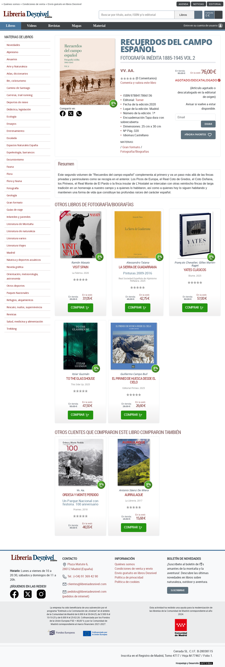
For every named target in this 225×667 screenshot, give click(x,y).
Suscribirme (178, 590)
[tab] (66, 165)
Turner (139, 100)
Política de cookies (127, 582)
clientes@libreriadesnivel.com (84, 584)
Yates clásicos (195, 270)
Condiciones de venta (33, 4)
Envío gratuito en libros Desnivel (64, 4)
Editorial (215, 4)
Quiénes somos (11, 4)
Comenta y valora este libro (138, 83)
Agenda (183, 4)
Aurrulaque (134, 495)
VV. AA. (127, 70)
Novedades (13, 45)
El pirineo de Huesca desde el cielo (134, 380)
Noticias (198, 4)
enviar (208, 124)
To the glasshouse (80, 378)
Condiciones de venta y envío (134, 569)
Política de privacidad (129, 577)
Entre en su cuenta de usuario (203, 25)
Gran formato (131, 147)
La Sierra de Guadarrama (137, 267)
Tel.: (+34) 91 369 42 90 (80, 576)
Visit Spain (80, 267)
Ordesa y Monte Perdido (80, 495)
